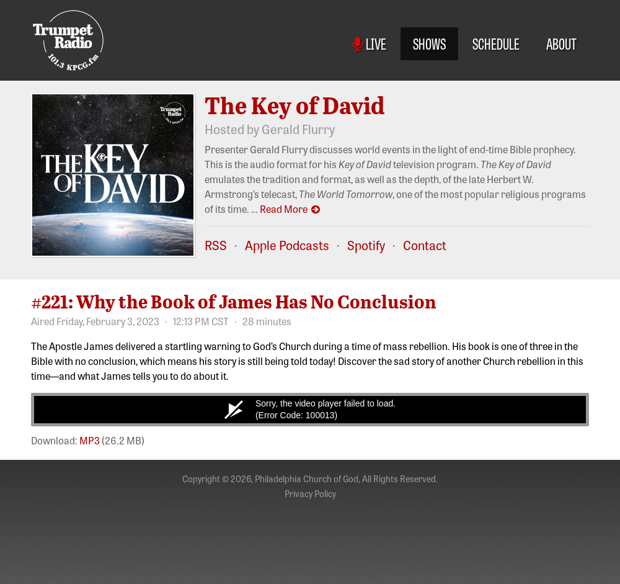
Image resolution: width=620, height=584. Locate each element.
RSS (216, 245)
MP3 (89, 440)
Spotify (366, 245)
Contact (424, 245)
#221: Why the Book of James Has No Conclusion (233, 301)
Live (369, 43)
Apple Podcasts (287, 245)
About (561, 43)
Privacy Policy (310, 493)
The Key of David (295, 105)
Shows (429, 43)
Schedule (496, 43)
